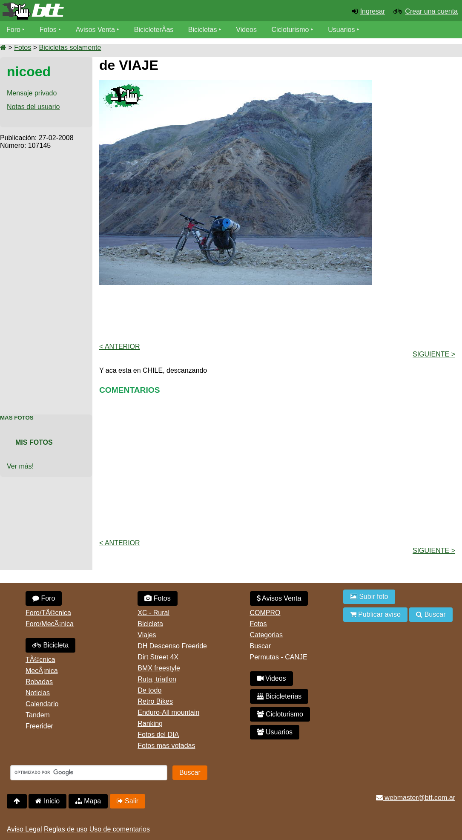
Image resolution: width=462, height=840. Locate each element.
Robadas (39, 681)
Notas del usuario (33, 106)
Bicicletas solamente (70, 47)
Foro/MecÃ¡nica (50, 623)
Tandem (38, 715)
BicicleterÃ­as (153, 29)
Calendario (42, 704)
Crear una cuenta (431, 11)
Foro (13, 29)
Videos (246, 29)
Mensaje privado (32, 93)
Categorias (266, 635)
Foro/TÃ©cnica (48, 612)
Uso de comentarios (119, 829)
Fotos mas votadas (166, 745)
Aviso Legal (24, 829)
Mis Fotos (34, 442)
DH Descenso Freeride (172, 646)
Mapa (88, 801)
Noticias (38, 692)
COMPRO (265, 612)
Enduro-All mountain (168, 712)
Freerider (39, 726)
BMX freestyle (159, 668)
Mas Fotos (17, 417)
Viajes (147, 635)
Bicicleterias (279, 696)
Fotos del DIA (158, 734)
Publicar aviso (375, 614)
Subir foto (369, 596)
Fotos (48, 29)
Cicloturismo (290, 29)
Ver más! (20, 466)
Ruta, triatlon (157, 679)
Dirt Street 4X (158, 657)
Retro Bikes (155, 701)
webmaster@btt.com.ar (415, 797)
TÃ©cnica (40, 659)
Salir (127, 801)
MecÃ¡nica (42, 670)
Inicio (47, 801)
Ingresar (372, 11)
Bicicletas (203, 29)
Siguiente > (434, 354)
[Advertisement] (46, 277)
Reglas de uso (65, 829)
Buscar (260, 646)
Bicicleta (50, 645)
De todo (149, 690)
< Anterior (119, 346)
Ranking (150, 723)
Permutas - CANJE (278, 657)
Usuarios (341, 29)
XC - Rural (153, 612)
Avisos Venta (95, 29)
